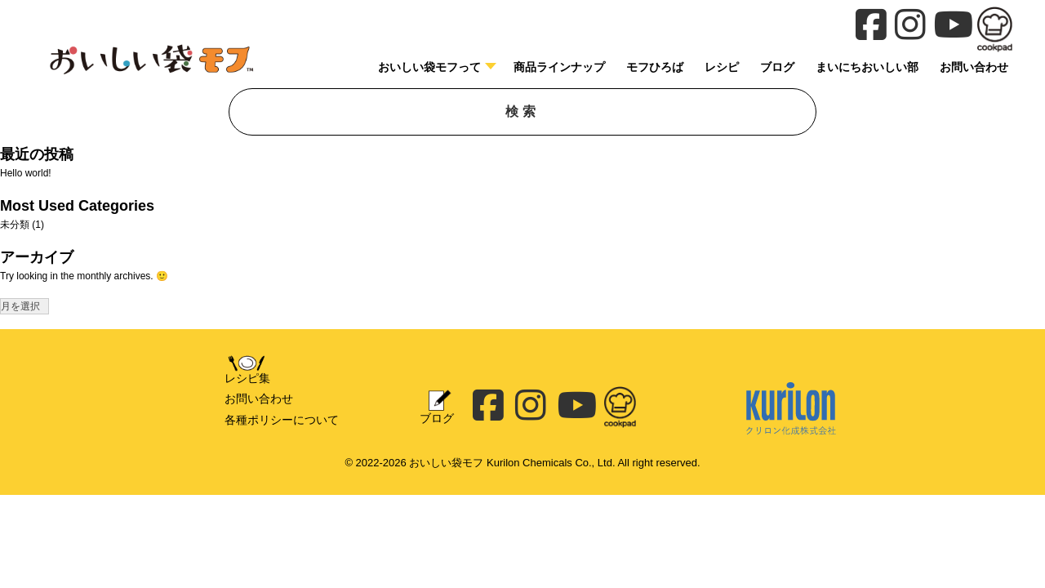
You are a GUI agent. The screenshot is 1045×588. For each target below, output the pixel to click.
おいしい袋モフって (429, 67)
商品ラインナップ (559, 67)
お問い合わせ (259, 398)
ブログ (777, 67)
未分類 (14, 224)
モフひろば (654, 67)
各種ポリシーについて (282, 419)
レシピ (722, 67)
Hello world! (25, 173)
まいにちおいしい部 (867, 67)
